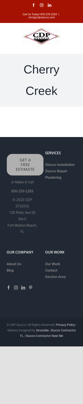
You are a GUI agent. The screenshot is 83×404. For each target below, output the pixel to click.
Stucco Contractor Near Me (44, 336)
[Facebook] (9, 287)
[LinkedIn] (23, 287)
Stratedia (42, 330)
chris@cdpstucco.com (41, 17)
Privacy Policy (65, 325)
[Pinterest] (31, 287)
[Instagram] (16, 287)
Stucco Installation (60, 165)
